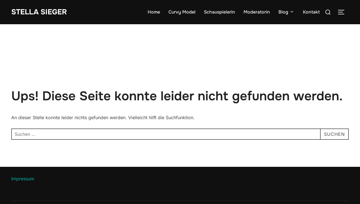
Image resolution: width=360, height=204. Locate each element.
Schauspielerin (219, 12)
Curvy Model (181, 12)
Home (154, 12)
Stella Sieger (39, 12)
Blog (286, 12)
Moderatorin (257, 12)
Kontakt (311, 12)
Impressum (22, 178)
